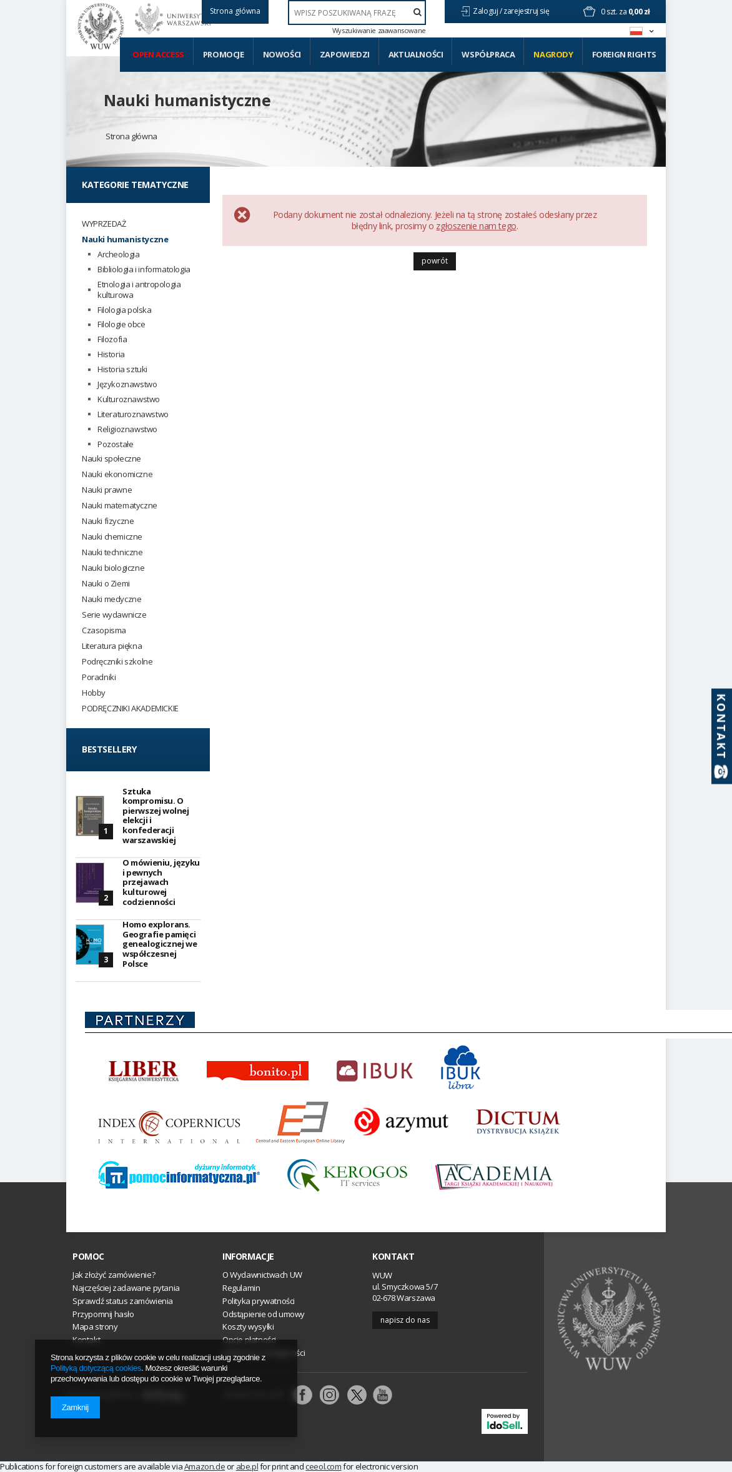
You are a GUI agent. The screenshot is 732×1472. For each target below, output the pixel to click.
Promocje (223, 54)
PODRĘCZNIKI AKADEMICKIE (130, 708)
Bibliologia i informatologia (143, 269)
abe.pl (247, 1466)
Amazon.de (204, 1466)
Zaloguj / (488, 11)
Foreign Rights (624, 54)
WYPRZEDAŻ (104, 224)
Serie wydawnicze (114, 615)
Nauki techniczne (112, 552)
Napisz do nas (405, 1320)
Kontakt (393, 1256)
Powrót (435, 260)
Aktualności (415, 54)
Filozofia (112, 339)
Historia (111, 354)
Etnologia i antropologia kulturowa (139, 289)
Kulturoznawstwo (128, 399)
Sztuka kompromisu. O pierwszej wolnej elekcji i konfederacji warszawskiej (155, 816)
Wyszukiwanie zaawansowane (379, 30)
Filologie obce (121, 324)
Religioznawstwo (127, 429)
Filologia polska (124, 310)
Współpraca (488, 54)
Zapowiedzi (345, 54)
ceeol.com (323, 1466)
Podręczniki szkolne (117, 661)
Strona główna (131, 136)
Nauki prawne (107, 490)
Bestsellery (109, 749)
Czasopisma (104, 630)
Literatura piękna (112, 646)
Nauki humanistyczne (187, 100)
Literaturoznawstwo (133, 414)
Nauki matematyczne (119, 505)
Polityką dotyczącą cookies (96, 1368)
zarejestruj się (527, 11)
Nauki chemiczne (112, 536)
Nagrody (553, 54)
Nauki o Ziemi (106, 583)
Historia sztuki (122, 369)
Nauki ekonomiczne (117, 474)
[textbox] (357, 12)
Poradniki (99, 677)
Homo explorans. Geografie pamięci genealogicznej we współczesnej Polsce (159, 944)
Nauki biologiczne (113, 568)
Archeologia (118, 254)
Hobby (94, 693)
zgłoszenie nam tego (476, 226)
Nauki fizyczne (108, 521)
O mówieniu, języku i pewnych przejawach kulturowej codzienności (161, 882)
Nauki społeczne (111, 458)
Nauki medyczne (111, 599)
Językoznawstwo (127, 384)
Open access (158, 54)
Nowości (282, 54)
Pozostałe (115, 444)
